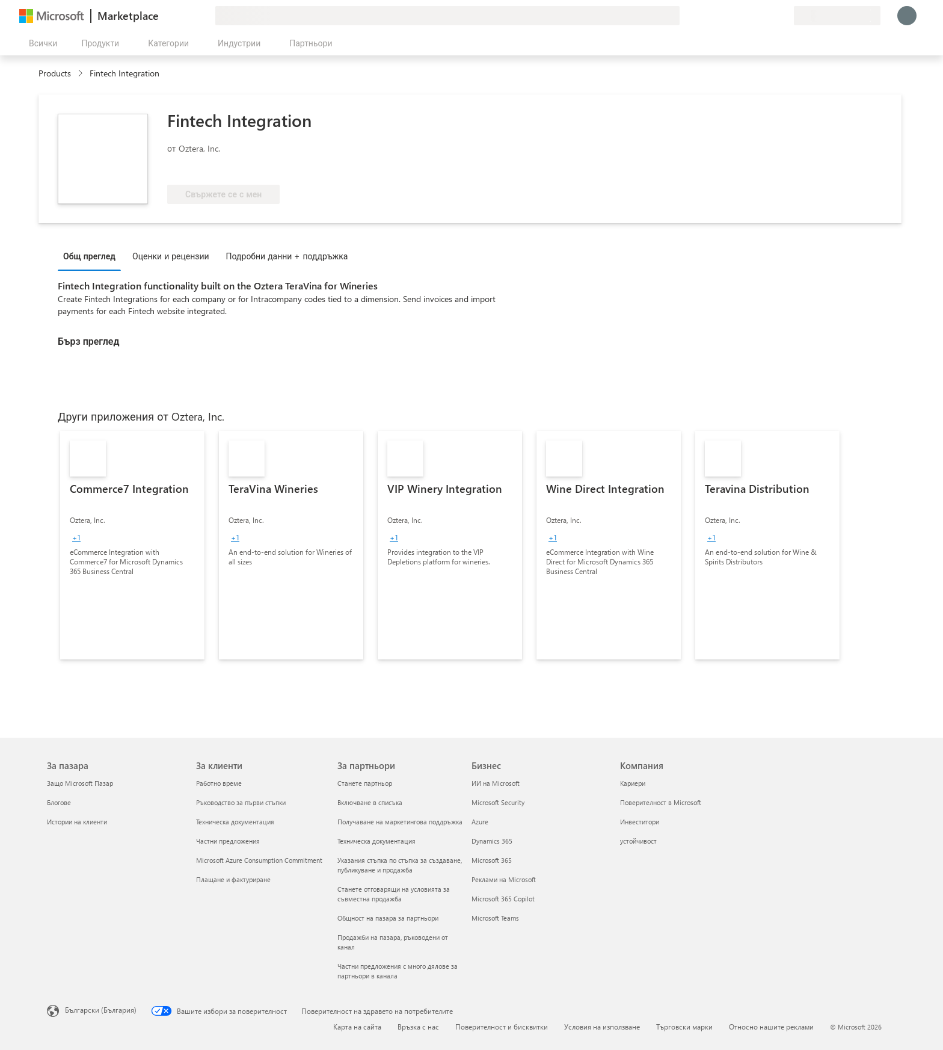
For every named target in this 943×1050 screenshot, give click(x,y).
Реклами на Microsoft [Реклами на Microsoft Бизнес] (504, 879)
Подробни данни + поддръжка (287, 256)
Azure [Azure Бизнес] (480, 821)
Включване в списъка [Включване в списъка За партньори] (369, 802)
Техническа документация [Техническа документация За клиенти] (235, 821)
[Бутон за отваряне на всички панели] (40, 43)
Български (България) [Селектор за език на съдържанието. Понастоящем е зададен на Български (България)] (101, 1009)
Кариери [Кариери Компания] (632, 783)
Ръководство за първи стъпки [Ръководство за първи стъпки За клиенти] (241, 802)
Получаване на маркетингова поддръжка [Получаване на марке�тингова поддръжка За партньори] (399, 821)
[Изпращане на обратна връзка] (741, 15)
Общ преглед (89, 256)
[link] (132, 545)
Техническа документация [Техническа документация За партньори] (376, 840)
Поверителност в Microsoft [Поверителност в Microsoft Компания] (660, 802)
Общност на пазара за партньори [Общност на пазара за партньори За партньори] (387, 917)
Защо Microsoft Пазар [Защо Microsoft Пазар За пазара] (80, 783)
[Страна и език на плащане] (837, 15)
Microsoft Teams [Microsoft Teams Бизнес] (495, 917)
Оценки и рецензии (170, 256)
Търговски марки (684, 1026)
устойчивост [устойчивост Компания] (638, 840)
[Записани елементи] (770, 15)
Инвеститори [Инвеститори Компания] (639, 821)
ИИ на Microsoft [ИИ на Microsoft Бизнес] (496, 783)
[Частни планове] (784, 15)
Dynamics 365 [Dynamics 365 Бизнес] (492, 840)
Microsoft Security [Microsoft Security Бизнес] (498, 802)
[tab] (92, 255)
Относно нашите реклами (771, 1026)
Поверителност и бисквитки (501, 1026)
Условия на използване (602, 1026)
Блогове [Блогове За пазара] (59, 802)
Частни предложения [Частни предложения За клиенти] (228, 840)
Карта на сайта (357, 1026)
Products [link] (54, 73)
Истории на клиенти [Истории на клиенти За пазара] (77, 821)
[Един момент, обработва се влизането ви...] (907, 15)
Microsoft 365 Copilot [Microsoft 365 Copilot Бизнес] (503, 898)
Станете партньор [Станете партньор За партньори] (364, 783)
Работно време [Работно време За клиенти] (219, 783)
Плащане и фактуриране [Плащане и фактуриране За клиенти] (233, 879)
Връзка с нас (418, 1026)
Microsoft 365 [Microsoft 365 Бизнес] (492, 860)
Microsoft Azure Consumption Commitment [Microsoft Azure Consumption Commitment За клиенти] (259, 860)
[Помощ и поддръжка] (755, 15)
